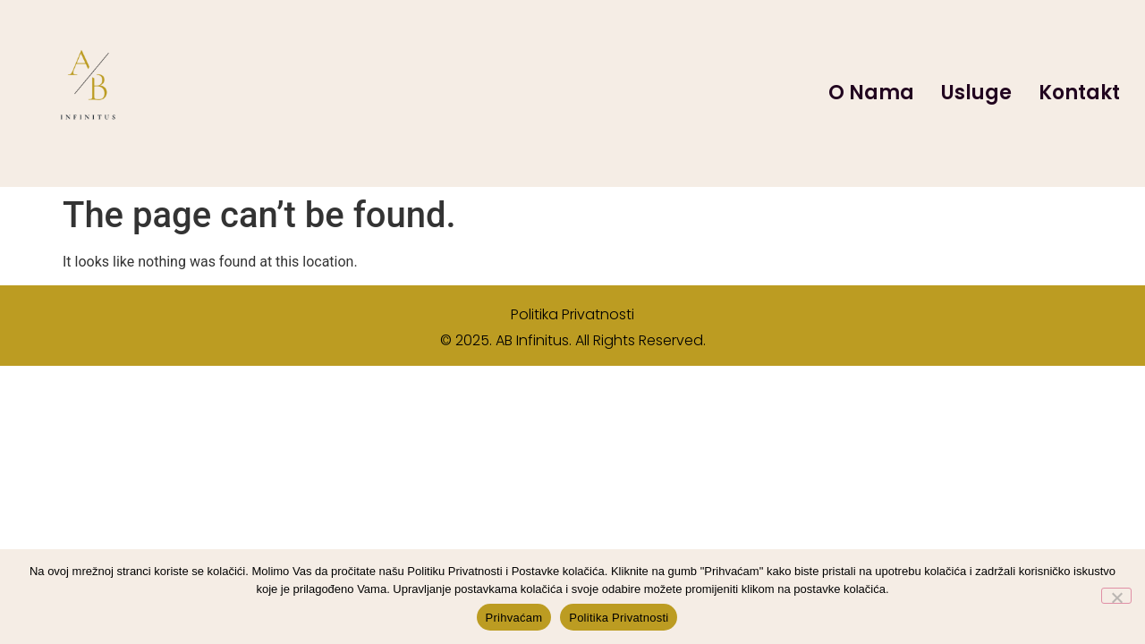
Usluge (976, 92)
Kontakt (1079, 92)
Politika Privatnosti (572, 314)
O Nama (871, 92)
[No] (1116, 596)
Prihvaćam (514, 617)
